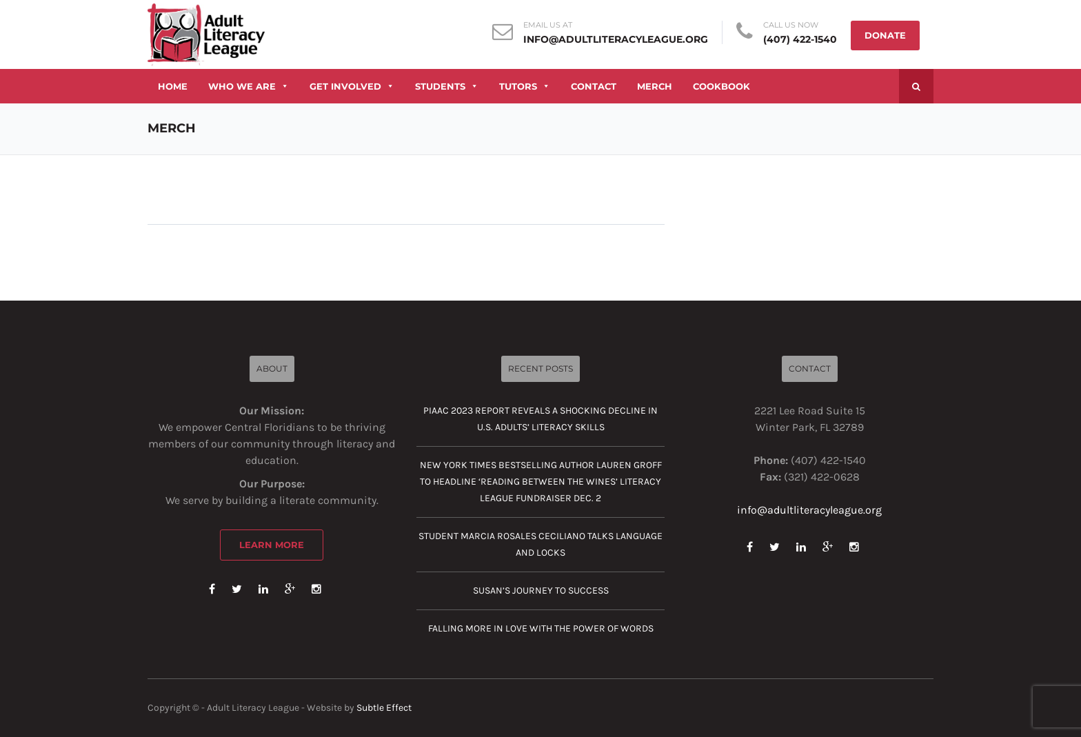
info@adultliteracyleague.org (615, 39)
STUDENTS (446, 86)
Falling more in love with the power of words (541, 628)
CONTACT (593, 86)
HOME (173, 86)
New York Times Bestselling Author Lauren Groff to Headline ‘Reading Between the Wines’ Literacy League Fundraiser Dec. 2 (541, 481)
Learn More (271, 544)
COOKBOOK (721, 86)
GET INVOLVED (352, 86)
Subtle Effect (384, 708)
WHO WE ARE (248, 86)
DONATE (885, 35)
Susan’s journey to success (541, 590)
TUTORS (524, 86)
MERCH (654, 86)
